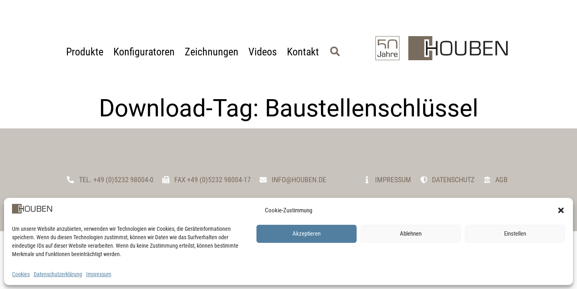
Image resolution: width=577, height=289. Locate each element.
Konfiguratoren (144, 52)
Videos (262, 52)
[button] (561, 210)
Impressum (98, 274)
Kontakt (303, 52)
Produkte (84, 52)
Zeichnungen (211, 52)
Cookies (21, 274)
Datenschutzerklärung (58, 274)
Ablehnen (411, 233)
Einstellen (515, 233)
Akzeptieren (307, 233)
